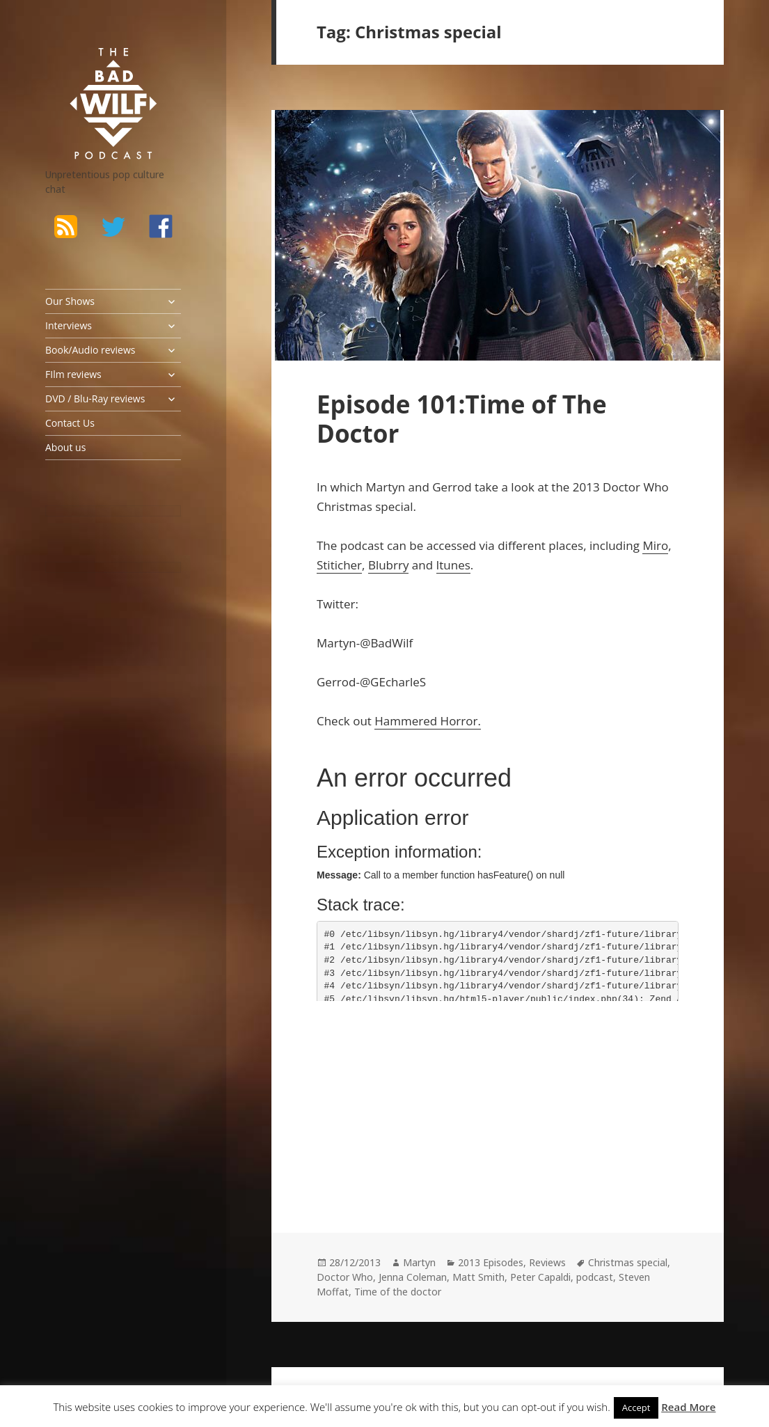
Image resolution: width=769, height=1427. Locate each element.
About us (65, 447)
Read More (688, 1407)
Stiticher (339, 565)
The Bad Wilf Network (97, 65)
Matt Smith (478, 1277)
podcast (594, 1277)
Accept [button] (636, 1407)
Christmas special (627, 1262)
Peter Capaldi (540, 1277)
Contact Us (70, 422)
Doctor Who (345, 1277)
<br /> (358, 1104)
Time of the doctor (397, 1291)
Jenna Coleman (413, 1277)
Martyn (419, 1262)
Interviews (68, 325)
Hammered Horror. (427, 721)
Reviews (547, 1262)
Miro (655, 545)
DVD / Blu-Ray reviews (95, 398)
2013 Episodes (490, 1262)
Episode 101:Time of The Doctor (462, 419)
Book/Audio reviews (90, 349)
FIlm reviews (73, 374)
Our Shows (70, 301)
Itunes (453, 565)
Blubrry (388, 565)
